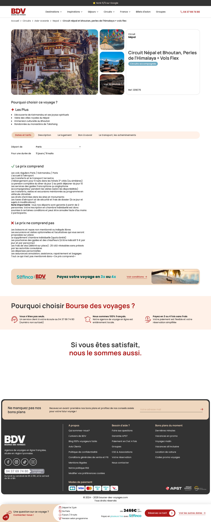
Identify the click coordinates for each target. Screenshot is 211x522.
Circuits (27, 20)
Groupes (161, 11)
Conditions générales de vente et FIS (88, 457)
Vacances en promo (166, 436)
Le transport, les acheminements (117, 135)
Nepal (56, 20)
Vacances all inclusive (167, 446)
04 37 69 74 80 (17, 471)
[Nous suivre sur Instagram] (16, 462)
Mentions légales (78, 462)
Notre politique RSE (79, 468)
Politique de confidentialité (83, 452)
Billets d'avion (143, 11)
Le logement (65, 135)
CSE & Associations (122, 452)
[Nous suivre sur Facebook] (8, 462)
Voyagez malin (163, 441)
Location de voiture (165, 452)
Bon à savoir (85, 135)
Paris (58, 146)
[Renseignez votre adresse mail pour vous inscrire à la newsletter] (171, 410)
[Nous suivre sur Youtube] (33, 462)
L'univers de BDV (77, 436)
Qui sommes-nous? (79, 430)
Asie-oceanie (41, 20)
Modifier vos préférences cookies (87, 473)
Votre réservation (121, 457)
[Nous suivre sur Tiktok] (24, 462)
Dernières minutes (165, 430)
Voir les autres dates (192, 513)
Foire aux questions (122, 430)
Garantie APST (120, 436)
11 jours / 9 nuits (45, 153)
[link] (185, 11)
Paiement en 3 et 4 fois (124, 441)
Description (44, 135)
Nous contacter (120, 462)
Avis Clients (75, 446)
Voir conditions (137, 277)
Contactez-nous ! (23, 515)
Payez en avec (121, 515)
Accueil (15, 20)
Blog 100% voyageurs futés (83, 441)
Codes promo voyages (167, 457)
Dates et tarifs (23, 135)
